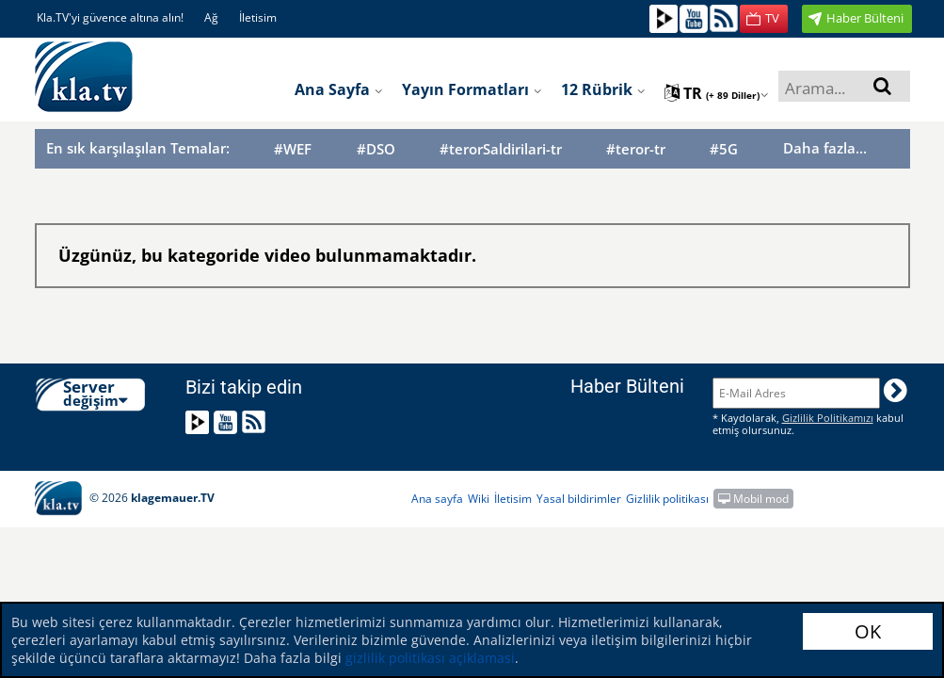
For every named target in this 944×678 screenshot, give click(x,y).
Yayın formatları (472, 89)
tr (716, 93)
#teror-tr (635, 149)
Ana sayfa (339, 89)
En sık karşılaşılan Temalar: (138, 147)
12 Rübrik (603, 89)
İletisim (258, 17)
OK (868, 631)
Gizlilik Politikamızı (827, 418)
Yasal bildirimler (578, 499)
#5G (724, 149)
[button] (764, 19)
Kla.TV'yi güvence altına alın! (110, 17)
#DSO (376, 149)
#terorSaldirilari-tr (501, 149)
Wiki (478, 499)
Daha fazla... (825, 147)
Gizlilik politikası (667, 499)
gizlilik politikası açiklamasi (428, 658)
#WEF (293, 149)
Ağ (211, 17)
